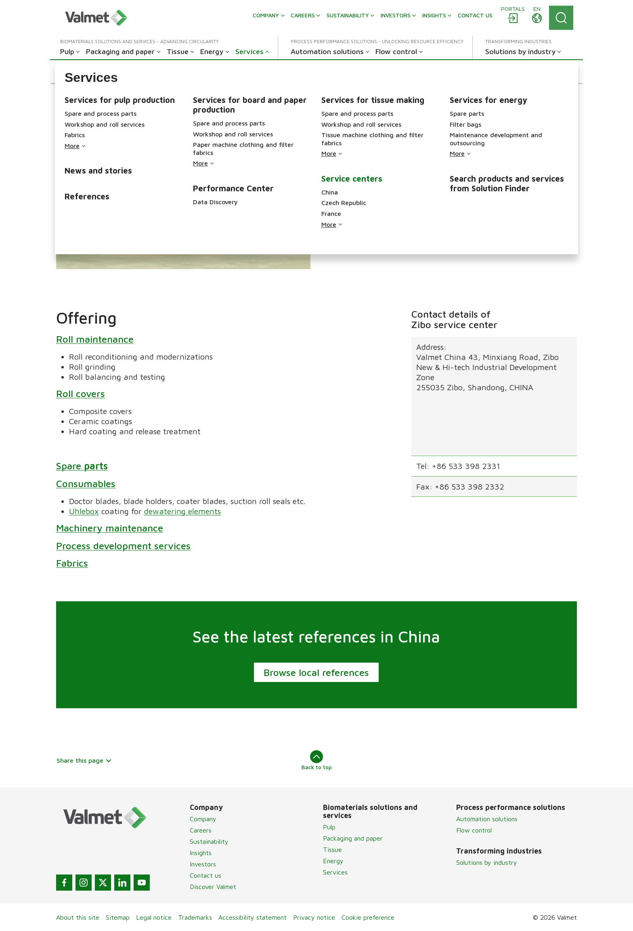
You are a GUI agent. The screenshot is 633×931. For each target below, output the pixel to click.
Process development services (123, 545)
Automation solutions (487, 818)
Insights (201, 852)
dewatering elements (182, 510)
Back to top (317, 760)
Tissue (332, 849)
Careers (201, 830)
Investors (203, 864)
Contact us (205, 875)
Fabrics (72, 563)
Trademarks (195, 917)
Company (203, 818)
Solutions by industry (486, 862)
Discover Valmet (213, 886)
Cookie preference (368, 917)
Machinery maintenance (109, 527)
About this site (77, 917)
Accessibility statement (252, 917)
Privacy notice (314, 917)
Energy (333, 860)
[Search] (561, 18)
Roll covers (80, 393)
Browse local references (316, 672)
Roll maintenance (95, 338)
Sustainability (209, 841)
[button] (81, 71)
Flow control (474, 830)
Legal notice (154, 917)
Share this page (84, 760)
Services (335, 872)
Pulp (329, 827)
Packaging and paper (353, 838)
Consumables (85, 483)
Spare (82, 465)
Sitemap (118, 917)
